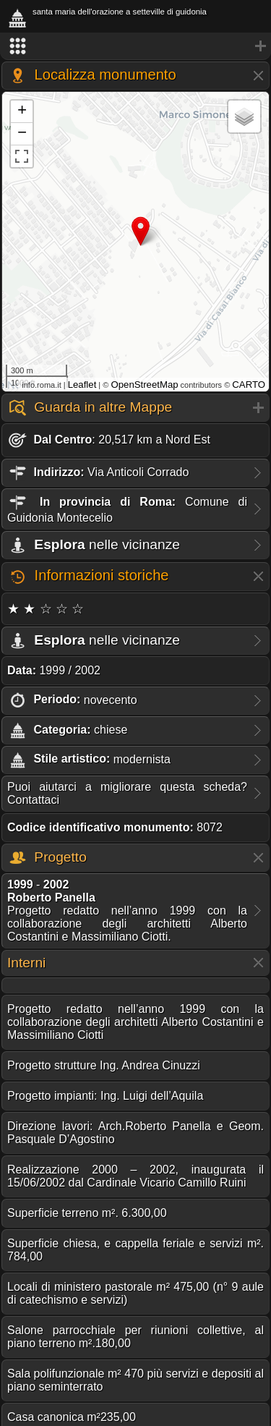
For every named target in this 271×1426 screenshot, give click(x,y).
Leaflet (82, 384)
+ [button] (22, 111)
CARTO (248, 384)
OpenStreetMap (144, 384)
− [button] (22, 134)
